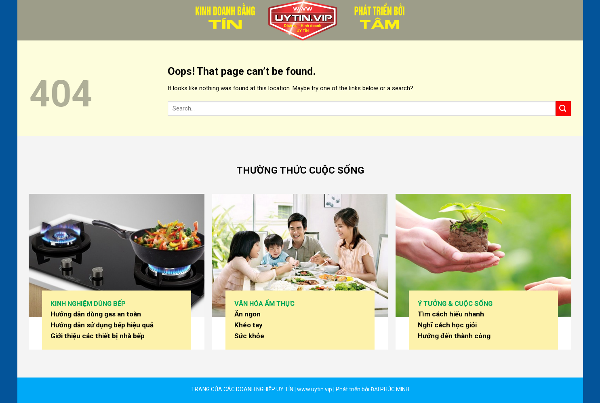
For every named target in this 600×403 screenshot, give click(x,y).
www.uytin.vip (314, 389)
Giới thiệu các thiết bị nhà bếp (98, 336)
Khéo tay (248, 325)
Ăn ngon (247, 314)
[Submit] (563, 108)
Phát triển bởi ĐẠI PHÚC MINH (372, 389)
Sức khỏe (249, 336)
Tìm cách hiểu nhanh (451, 314)
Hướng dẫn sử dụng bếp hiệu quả (102, 325)
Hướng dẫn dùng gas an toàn (96, 314)
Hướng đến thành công (454, 336)
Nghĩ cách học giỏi (447, 325)
